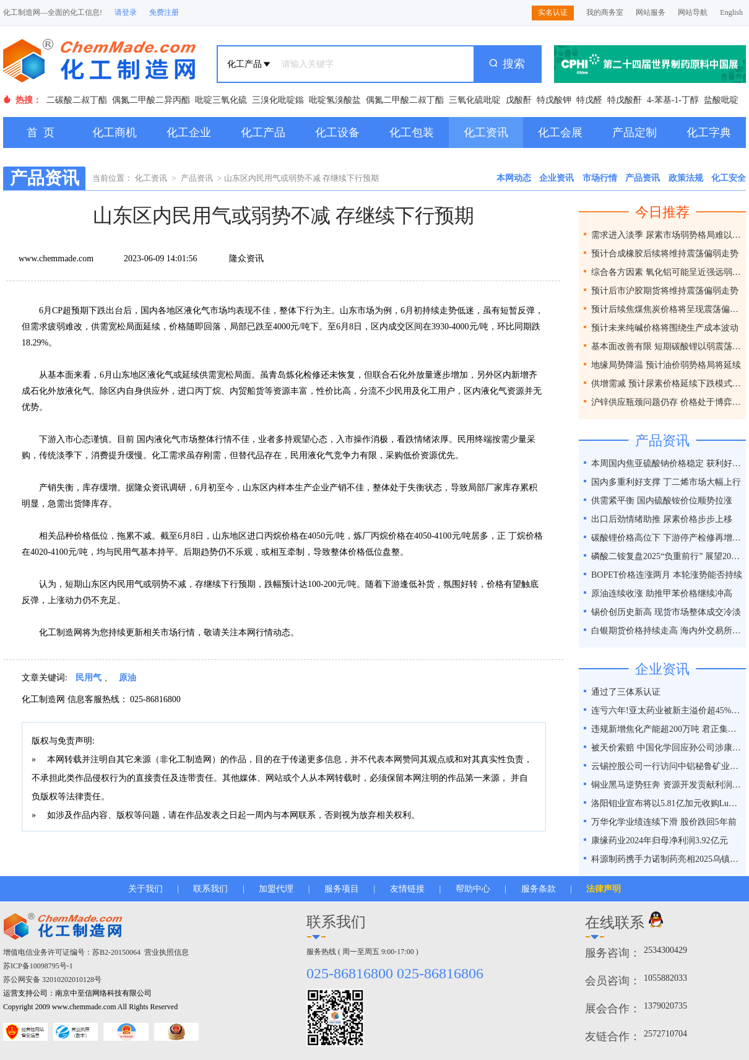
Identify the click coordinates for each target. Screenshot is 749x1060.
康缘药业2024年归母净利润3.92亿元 (659, 840)
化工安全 (728, 178)
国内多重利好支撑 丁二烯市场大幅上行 (666, 482)
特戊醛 (589, 100)
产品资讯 (197, 178)
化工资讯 (486, 132)
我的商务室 (604, 12)
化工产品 (263, 132)
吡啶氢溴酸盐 (335, 100)
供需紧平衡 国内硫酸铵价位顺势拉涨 (661, 500)
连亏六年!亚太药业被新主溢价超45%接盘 (667, 710)
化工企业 (189, 132)
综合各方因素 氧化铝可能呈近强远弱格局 (667, 272)
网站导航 (693, 12)
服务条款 (538, 888)
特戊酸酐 (624, 100)
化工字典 (708, 132)
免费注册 (164, 12)
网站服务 (650, 12)
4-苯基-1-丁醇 (673, 100)
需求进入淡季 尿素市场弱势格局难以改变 (667, 235)
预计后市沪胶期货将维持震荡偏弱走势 (664, 290)
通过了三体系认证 (625, 692)
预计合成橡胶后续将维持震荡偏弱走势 (664, 253)
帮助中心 (473, 888)
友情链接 (407, 888)
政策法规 (686, 178)
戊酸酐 (519, 100)
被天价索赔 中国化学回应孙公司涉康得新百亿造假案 (667, 747)
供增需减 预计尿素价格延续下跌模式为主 (667, 383)
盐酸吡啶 (721, 100)
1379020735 (665, 1005)
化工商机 (114, 132)
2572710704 (665, 1033)
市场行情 (599, 178)
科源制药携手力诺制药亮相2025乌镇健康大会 (667, 859)
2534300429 (665, 950)
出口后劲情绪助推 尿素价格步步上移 (661, 519)
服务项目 (341, 888)
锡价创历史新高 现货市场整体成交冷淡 (666, 612)
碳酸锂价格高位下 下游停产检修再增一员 (667, 537)
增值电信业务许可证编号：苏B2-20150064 (72, 952)
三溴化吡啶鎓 (278, 100)
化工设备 (337, 132)
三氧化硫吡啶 (475, 100)
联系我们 (210, 888)
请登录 (126, 12)
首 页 (40, 132)
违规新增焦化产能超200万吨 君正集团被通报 (667, 729)
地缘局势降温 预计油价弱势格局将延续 (666, 365)
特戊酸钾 (554, 100)
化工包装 (411, 132)
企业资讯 (556, 178)
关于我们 (145, 888)
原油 (127, 677)
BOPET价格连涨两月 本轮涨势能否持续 (666, 575)
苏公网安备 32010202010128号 (52, 979)
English (731, 12)
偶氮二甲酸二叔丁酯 (405, 100)
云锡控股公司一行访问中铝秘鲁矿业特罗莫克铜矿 (667, 766)
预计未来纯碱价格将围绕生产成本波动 (664, 327)
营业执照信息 (166, 952)
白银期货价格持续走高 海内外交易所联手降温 (667, 630)
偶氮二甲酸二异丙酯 (151, 100)
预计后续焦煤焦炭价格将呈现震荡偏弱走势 (667, 309)
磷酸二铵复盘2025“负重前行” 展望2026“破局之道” (667, 556)
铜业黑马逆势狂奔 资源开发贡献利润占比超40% (667, 784)
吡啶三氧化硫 (221, 100)
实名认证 (553, 12)
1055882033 (665, 978)
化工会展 (560, 132)
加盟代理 (276, 888)
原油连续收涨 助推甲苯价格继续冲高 (661, 593)
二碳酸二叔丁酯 (76, 100)
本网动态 (513, 178)
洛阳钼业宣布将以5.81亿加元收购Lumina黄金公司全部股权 (667, 803)
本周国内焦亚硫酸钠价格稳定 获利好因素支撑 (667, 463)
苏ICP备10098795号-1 (38, 966)
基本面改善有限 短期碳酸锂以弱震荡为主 (667, 346)
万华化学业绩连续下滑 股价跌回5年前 (664, 822)
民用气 (89, 677)
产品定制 (634, 132)
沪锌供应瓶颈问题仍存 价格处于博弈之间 (667, 402)
